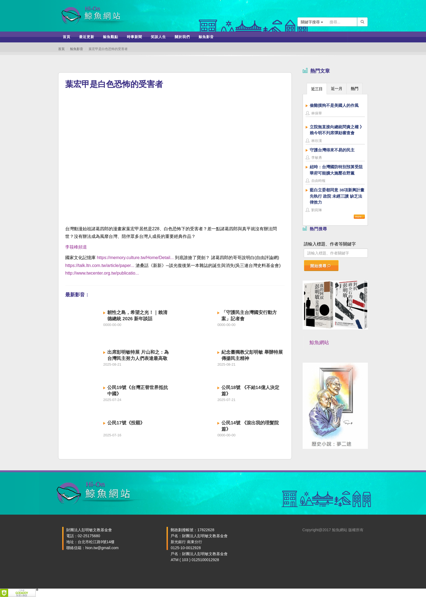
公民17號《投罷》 (126, 422)
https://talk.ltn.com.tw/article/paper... (99, 265)
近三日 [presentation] (316, 89)
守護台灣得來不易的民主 (332, 150)
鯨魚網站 (319, 342)
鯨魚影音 (76, 49)
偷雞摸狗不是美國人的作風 (334, 105)
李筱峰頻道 (76, 247)
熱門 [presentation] (354, 88)
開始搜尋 (320, 266)
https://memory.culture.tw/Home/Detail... (135, 257)
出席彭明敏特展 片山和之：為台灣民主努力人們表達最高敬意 (138, 358)
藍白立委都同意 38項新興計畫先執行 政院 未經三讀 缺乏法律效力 (337, 196)
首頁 (61, 49)
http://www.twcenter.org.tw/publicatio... (102, 273)
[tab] (317, 88)
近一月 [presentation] (336, 88)
